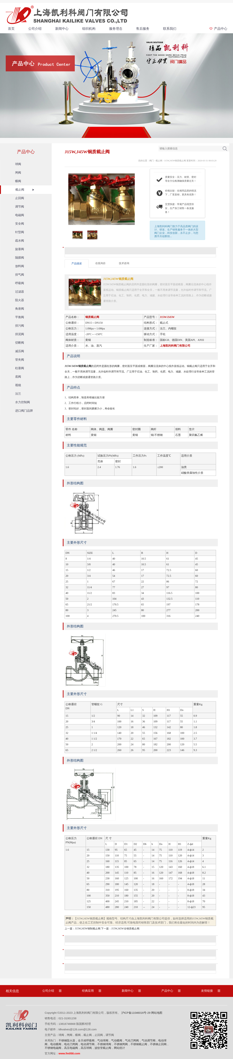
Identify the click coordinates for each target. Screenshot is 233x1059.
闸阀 (18, 172)
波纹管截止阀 (103, 1047)
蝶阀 (18, 181)
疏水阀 (19, 240)
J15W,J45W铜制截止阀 (87, 928)
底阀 (18, 376)
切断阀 (19, 342)
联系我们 (169, 29)
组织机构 (88, 29)
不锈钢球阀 (104, 1044)
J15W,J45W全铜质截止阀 (125, 928)
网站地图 (156, 1012)
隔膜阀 (19, 257)
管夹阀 (19, 359)
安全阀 (19, 223)
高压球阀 (86, 1047)
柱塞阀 (19, 368)
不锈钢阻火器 (67, 1040)
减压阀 (19, 351)
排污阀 (19, 325)
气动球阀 (102, 1040)
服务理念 (115, 29)
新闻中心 (61, 29)
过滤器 (19, 291)
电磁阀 (19, 215)
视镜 (18, 385)
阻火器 (19, 300)
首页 (11, 29)
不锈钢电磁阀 (53, 1047)
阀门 (151, 160)
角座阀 (19, 308)
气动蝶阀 (116, 1040)
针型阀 (19, 232)
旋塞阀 (19, 249)
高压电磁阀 (71, 1047)
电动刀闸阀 (71, 1044)
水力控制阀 (22, 402)
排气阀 (19, 274)
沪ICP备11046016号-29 (135, 1012)
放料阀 (19, 266)
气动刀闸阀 (132, 1040)
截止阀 (19, 189)
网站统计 (119, 1047)
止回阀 (19, 198)
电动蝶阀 (55, 1044)
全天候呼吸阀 (86, 1040)
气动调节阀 (148, 1040)
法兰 (18, 393)
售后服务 (142, 29)
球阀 (18, 164)
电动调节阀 (88, 1044)
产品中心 (220, 29)
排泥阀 (19, 334)
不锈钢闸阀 (121, 1044)
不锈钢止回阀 (158, 1044)
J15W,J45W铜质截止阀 (175, 160)
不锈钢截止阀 (139, 1044)
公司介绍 (35, 29)
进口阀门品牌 (24, 410)
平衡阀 (19, 317)
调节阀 (19, 206)
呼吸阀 (19, 283)
